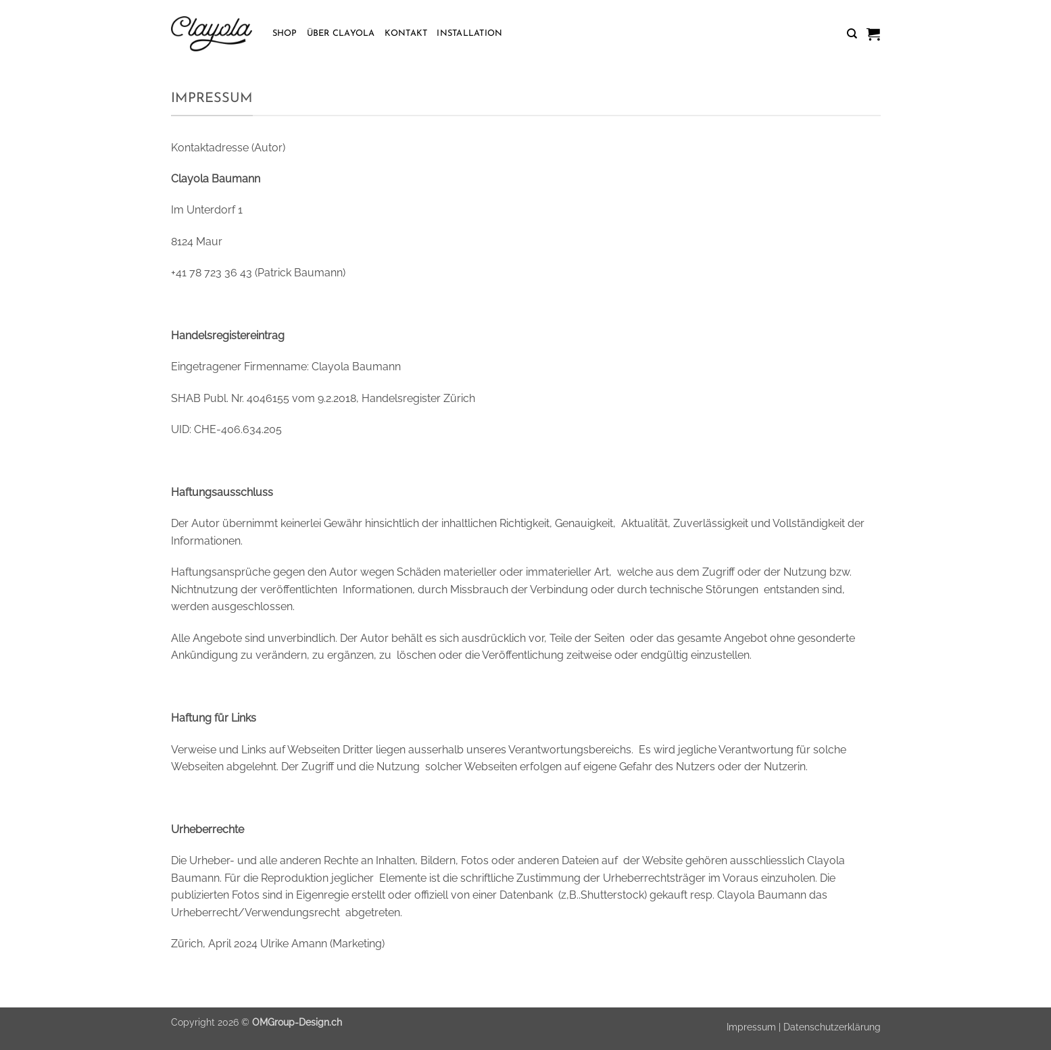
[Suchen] (852, 34)
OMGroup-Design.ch (297, 1022)
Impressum (751, 1026)
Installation (469, 33)
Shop (284, 33)
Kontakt (406, 33)
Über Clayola (341, 33)
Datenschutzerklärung (832, 1026)
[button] (873, 34)
